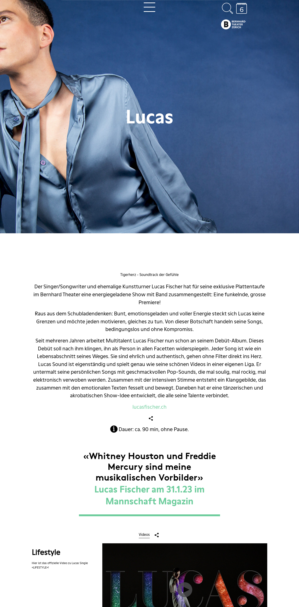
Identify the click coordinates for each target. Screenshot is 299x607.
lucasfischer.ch (149, 407)
